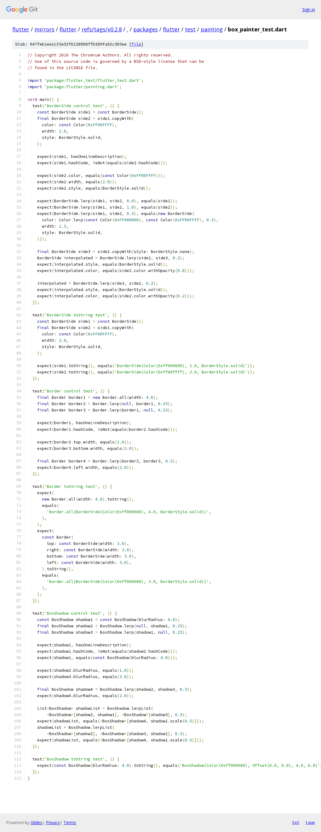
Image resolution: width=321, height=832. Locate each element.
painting (212, 29)
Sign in (308, 9)
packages (145, 29)
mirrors (44, 29)
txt (295, 822)
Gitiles (36, 822)
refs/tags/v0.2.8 (102, 29)
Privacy (53, 822)
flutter (20, 29)
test (190, 29)
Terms (69, 822)
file (136, 44)
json (310, 822)
